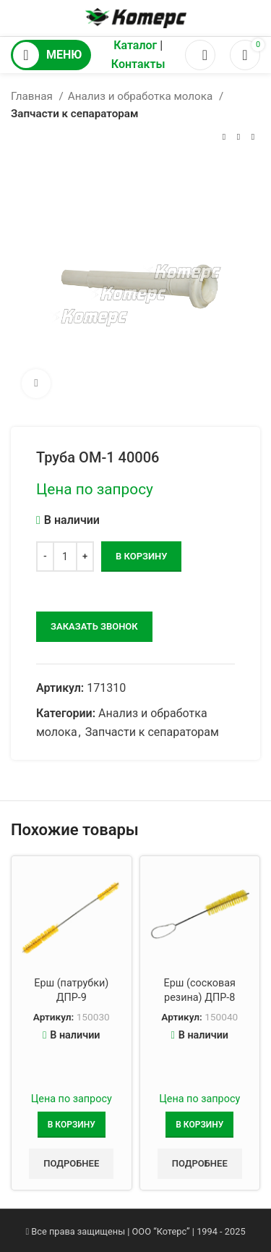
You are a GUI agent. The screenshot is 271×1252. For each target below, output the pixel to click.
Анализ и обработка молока (141, 96)
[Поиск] (200, 55)
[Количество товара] (65, 556)
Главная (33, 96)
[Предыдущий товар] (224, 137)
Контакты (138, 64)
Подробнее (71, 1163)
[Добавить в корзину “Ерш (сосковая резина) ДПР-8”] (199, 1125)
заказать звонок (94, 626)
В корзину (141, 556)
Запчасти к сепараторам (74, 113)
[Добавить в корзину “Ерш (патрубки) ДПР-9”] (72, 1125)
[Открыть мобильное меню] (51, 55)
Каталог (135, 45)
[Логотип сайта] (135, 17)
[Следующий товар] (253, 137)
